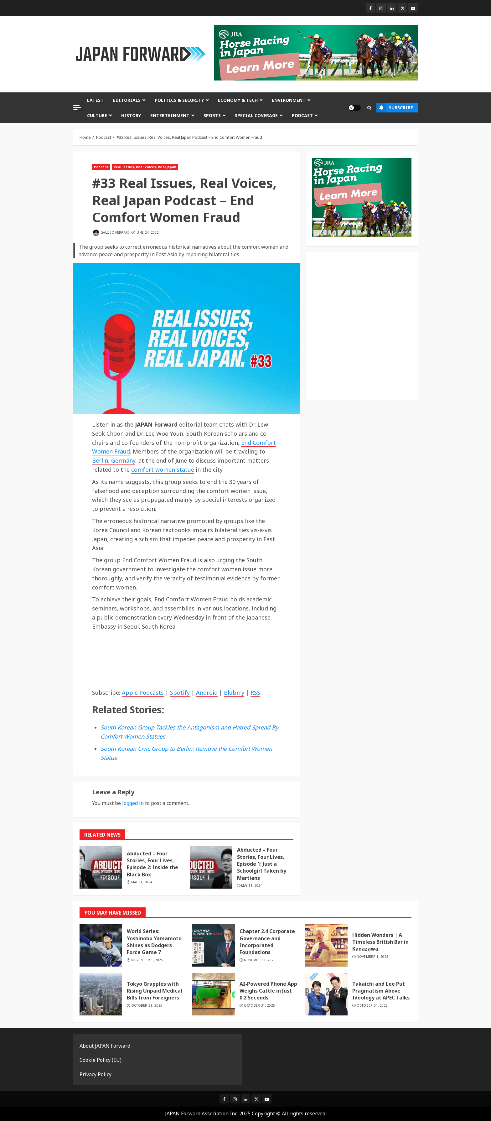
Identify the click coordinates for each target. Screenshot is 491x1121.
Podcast (302, 115)
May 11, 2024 (251, 886)
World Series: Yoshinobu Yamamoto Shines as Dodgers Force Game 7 (154, 942)
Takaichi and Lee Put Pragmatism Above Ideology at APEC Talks (381, 990)
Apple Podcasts (143, 692)
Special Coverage (256, 115)
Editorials (127, 100)
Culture (97, 115)
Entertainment (169, 115)
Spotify (180, 692)
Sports (212, 115)
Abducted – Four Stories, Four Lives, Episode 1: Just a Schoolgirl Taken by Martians (261, 863)
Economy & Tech (238, 100)
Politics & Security (179, 100)
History (131, 115)
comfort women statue (162, 469)
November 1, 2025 (147, 960)
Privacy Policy (95, 1074)
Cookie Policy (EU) (100, 1059)
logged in (133, 803)
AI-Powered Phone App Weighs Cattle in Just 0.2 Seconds (268, 990)
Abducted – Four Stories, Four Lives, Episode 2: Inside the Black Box (152, 864)
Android (207, 692)
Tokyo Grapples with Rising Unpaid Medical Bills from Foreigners (154, 990)
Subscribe (394, 107)
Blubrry (234, 692)
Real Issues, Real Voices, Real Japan (145, 167)
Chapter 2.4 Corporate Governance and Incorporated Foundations (267, 942)
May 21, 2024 (141, 882)
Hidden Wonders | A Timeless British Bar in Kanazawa (380, 942)
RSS (255, 692)
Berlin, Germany (113, 460)
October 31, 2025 (147, 1006)
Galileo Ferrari (115, 233)
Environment (289, 100)
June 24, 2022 (147, 233)
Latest (95, 100)
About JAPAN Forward (105, 1045)
